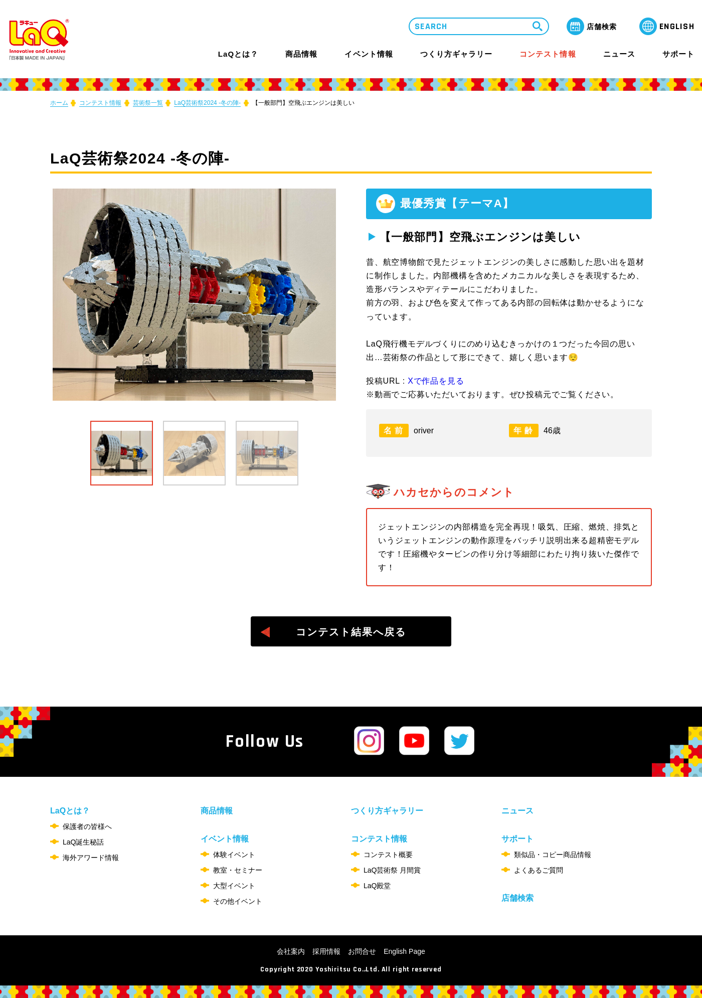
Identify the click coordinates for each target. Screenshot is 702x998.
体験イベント (234, 855)
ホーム (59, 102)
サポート (678, 54)
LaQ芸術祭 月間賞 (392, 870)
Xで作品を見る (436, 381)
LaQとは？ (238, 54)
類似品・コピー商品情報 (552, 855)
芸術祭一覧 (148, 102)
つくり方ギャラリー (456, 54)
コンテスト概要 (388, 855)
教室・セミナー (237, 870)
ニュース (619, 54)
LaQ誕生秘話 (83, 842)
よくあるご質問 (538, 870)
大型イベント (234, 886)
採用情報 (326, 951)
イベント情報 (368, 54)
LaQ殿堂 (377, 886)
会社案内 (291, 951)
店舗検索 (517, 898)
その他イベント (237, 901)
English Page (404, 951)
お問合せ (362, 951)
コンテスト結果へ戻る (351, 631)
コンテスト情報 (547, 54)
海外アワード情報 (91, 858)
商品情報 (301, 54)
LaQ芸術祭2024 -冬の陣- (207, 102)
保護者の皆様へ (87, 826)
